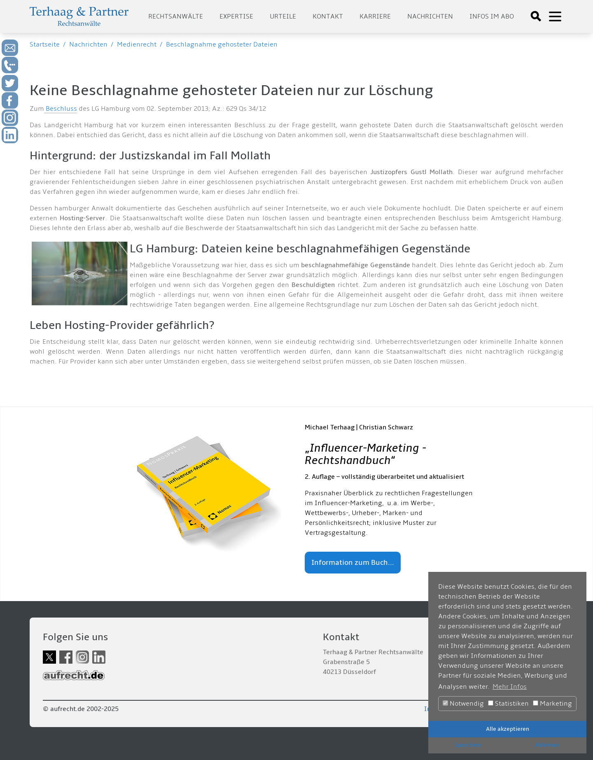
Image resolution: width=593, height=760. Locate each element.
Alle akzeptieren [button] (507, 728)
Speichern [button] (468, 744)
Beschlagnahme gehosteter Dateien (222, 44)
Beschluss (60, 109)
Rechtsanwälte (175, 16)
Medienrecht (136, 44)
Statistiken (508, 703)
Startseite (45, 44)
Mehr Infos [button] (510, 687)
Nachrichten (430, 16)
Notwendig (463, 703)
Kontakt (328, 16)
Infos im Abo (491, 16)
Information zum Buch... (352, 562)
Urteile (283, 16)
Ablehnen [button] (547, 744)
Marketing (552, 703)
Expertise (236, 16)
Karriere (375, 16)
